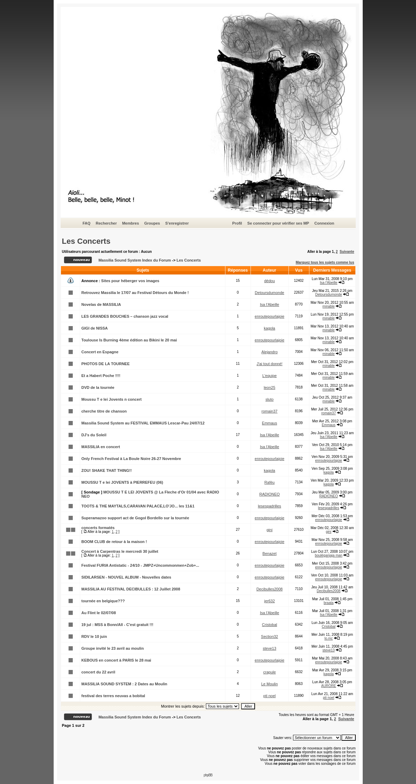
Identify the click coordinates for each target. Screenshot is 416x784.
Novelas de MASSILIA (101, 304)
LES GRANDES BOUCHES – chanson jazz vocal (125, 316)
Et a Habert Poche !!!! (101, 376)
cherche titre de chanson (104, 411)
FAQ (87, 223)
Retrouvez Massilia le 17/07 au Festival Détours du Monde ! (135, 293)
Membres (130, 223)
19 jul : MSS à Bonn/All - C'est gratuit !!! (118, 625)
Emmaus (269, 423)
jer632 (269, 601)
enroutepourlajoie (269, 316)
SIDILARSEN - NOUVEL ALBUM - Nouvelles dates (126, 577)
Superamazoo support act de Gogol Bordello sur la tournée (135, 518)
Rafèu (269, 482)
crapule (269, 672)
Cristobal (269, 625)
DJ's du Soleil (94, 435)
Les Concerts (86, 241)
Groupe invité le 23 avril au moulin (113, 648)
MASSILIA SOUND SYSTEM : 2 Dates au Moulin (125, 684)
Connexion (324, 223)
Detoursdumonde (269, 293)
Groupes (152, 223)
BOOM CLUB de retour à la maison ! (114, 542)
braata (328, 603)
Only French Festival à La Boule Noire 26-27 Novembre (131, 459)
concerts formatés (98, 528)
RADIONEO (269, 494)
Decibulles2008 (269, 589)
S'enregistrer (176, 223)
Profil (237, 223)
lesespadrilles (269, 506)
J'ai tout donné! (269, 364)
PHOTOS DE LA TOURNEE (106, 364)
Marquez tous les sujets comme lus (325, 262)
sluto (269, 399)
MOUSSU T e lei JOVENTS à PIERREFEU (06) (122, 482)
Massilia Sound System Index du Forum (135, 260)
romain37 (270, 411)
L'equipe (269, 376)
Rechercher (106, 223)
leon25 (269, 387)
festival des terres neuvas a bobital (113, 696)
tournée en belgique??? (103, 601)
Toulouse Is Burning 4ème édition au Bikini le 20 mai (129, 340)
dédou (269, 281)
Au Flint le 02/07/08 (99, 613)
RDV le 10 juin (94, 636)
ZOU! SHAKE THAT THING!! (107, 470)
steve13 (269, 648)
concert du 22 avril (98, 672)
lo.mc (328, 638)
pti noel (269, 696)
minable (329, 306)
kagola (269, 328)
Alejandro (269, 352)
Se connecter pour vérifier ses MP (278, 223)
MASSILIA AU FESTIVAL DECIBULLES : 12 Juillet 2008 (131, 589)
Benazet (269, 553)
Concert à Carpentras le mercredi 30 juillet (120, 551)
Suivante (347, 252)
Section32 (269, 636)
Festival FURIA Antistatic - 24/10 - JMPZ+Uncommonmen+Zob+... (140, 565)
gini (269, 530)
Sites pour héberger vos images (130, 281)
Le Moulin (269, 684)
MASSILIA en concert (101, 447)
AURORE (328, 686)
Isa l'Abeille (328, 283)
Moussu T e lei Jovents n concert (112, 399)
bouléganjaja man (328, 555)
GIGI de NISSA (95, 328)
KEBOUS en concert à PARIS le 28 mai (116, 660)
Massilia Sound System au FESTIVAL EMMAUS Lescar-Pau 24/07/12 (143, 423)
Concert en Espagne (100, 352)
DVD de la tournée (98, 387)
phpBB (207, 775)
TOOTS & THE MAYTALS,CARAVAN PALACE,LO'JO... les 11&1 (138, 506)
